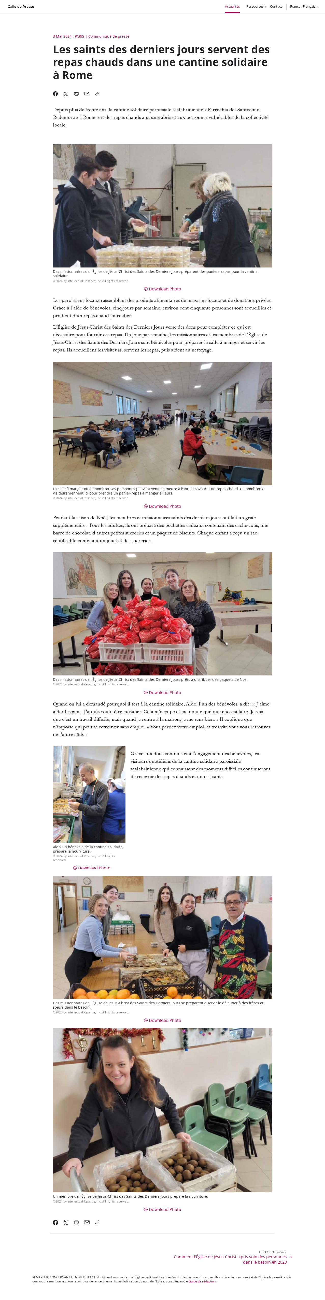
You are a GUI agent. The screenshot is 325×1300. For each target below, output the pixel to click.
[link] (55, 1222)
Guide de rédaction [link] (202, 1281)
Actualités (232, 6)
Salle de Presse (21, 6)
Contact (276, 6)
